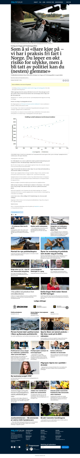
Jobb (43, 2)
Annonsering (59, 2)
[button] (67, 308)
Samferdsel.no (37, 207)
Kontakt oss (50, 2)
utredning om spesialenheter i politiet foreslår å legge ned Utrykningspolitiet (31, 88)
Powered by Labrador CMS (40, 456)
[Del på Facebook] (64, 81)
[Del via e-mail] (68, 81)
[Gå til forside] (21, 2)
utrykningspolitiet (15, 212)
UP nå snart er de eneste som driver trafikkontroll (30, 104)
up (21, 212)
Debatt (36, 2)
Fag (40, 2)
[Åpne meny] (68, 2)
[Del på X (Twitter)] (66, 81)
